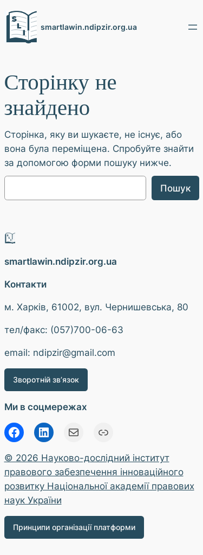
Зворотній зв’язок (46, 379)
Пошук (175, 188)
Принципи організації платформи (74, 527)
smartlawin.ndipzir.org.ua (89, 26)
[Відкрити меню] (192, 27)
